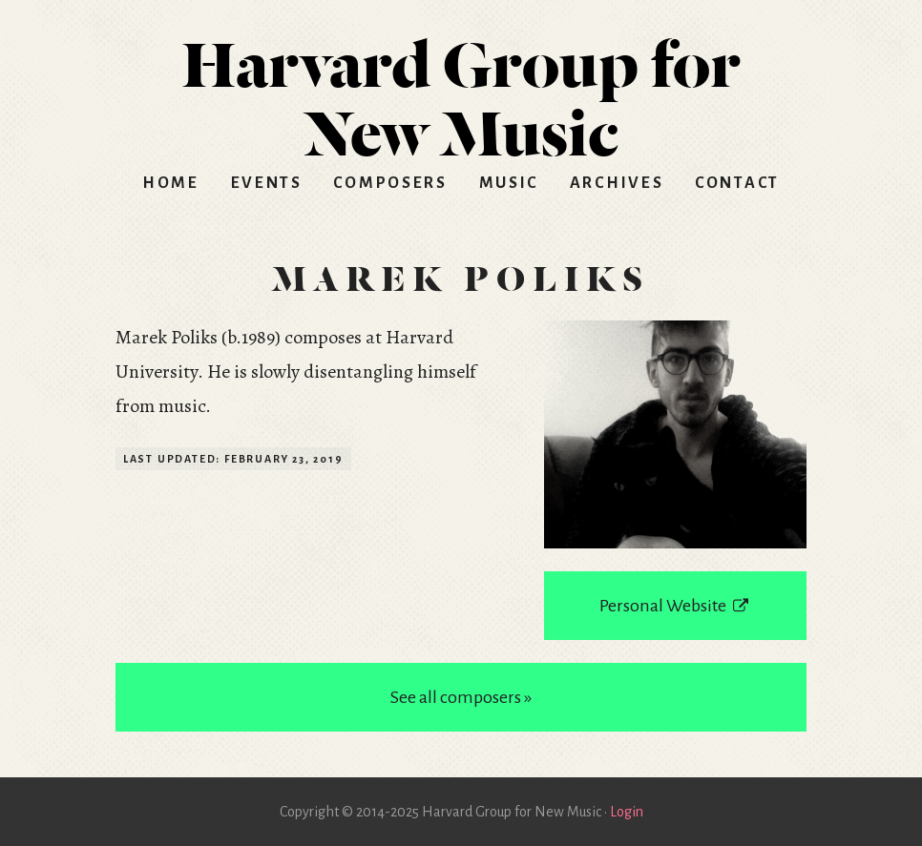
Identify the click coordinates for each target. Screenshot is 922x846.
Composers (390, 183)
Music (509, 183)
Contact (737, 183)
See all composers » (461, 697)
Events (267, 183)
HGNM (461, 92)
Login (626, 811)
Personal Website (674, 605)
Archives (617, 183)
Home (170, 183)
